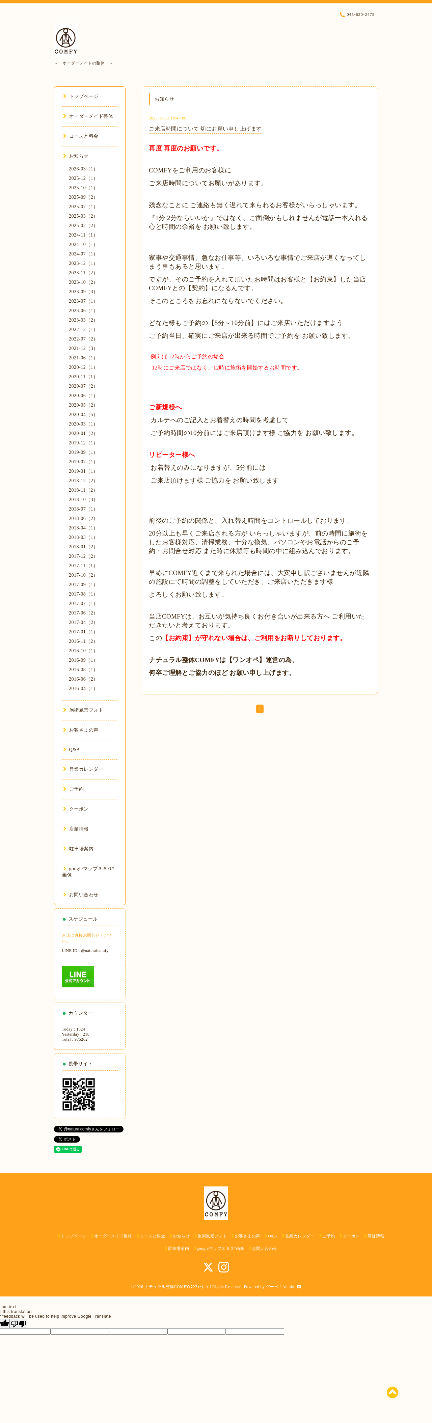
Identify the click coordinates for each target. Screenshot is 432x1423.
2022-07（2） (83, 338)
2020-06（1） (83, 395)
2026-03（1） (83, 168)
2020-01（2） (83, 433)
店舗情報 (76, 828)
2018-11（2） (83, 490)
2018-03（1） (83, 537)
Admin (288, 1286)
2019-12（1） (83, 442)
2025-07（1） (83, 206)
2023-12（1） (83, 263)
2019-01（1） (83, 471)
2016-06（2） (83, 679)
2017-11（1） (83, 565)
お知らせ (76, 156)
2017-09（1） (83, 584)
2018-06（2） (83, 518)
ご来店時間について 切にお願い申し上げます (205, 129)
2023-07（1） (83, 301)
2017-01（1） (83, 631)
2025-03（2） (83, 216)
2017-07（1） (83, 603)
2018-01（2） (83, 546)
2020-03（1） (83, 424)
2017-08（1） (83, 594)
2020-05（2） (83, 405)
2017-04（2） (83, 622)
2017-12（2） (83, 556)
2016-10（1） (83, 650)
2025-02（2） (83, 225)
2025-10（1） (83, 187)
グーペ (272, 1286)
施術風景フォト (83, 710)
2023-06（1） (83, 310)
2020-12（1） (83, 367)
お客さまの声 (81, 730)
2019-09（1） (83, 452)
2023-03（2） (83, 320)
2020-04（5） (83, 414)
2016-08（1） (83, 669)
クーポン (76, 809)
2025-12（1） (83, 178)
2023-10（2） (83, 282)
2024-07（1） (83, 253)
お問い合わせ (81, 894)
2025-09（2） (83, 197)
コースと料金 (81, 136)
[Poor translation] (18, 1323)
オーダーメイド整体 (88, 116)
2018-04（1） (83, 527)
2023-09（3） (83, 291)
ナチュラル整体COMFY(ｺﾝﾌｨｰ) (173, 1286)
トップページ (81, 96)
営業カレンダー (83, 769)
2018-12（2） (83, 480)
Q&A (71, 749)
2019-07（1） (83, 461)
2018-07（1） (83, 509)
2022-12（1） (83, 329)
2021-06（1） (83, 357)
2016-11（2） (83, 641)
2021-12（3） (83, 348)
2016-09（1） (83, 660)
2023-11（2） (83, 272)
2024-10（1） (83, 244)
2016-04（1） (83, 688)
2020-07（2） (83, 386)
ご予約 (73, 789)
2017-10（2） (83, 575)
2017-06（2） (83, 612)
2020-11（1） (83, 376)
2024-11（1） (83, 235)
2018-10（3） (83, 499)
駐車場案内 (78, 848)
